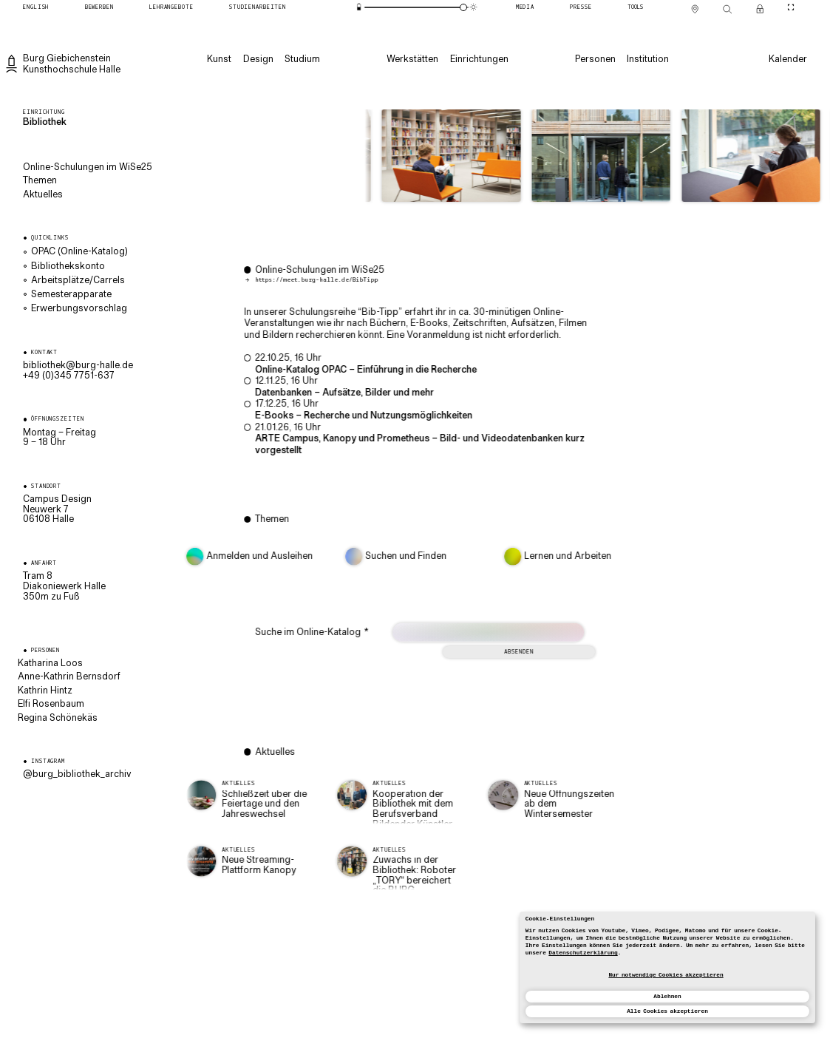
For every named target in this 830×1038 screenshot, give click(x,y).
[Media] (525, 7)
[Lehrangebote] (171, 7)
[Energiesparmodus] (359, 7)
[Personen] (595, 60)
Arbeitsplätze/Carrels (78, 281)
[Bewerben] (99, 7)
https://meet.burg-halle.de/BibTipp (335, 280)
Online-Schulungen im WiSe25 (87, 167)
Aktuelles (43, 195)
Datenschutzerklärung (582, 953)
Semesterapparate (71, 295)
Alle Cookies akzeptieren (667, 1011)
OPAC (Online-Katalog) (79, 252)
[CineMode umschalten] (790, 7)
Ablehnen (667, 997)
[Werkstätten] (412, 60)
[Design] (258, 60)
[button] (436, 158)
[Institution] (648, 60)
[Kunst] (219, 60)
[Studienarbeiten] (257, 7)
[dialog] (667, 967)
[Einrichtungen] (479, 60)
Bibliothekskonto (68, 266)
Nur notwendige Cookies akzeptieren (665, 975)
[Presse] (581, 7)
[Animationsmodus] (474, 7)
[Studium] (302, 60)
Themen (40, 181)
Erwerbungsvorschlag (79, 309)
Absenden (537, 652)
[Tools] (635, 7)
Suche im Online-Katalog (331, 632)
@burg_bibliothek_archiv (77, 774)
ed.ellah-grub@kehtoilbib (78, 366)
